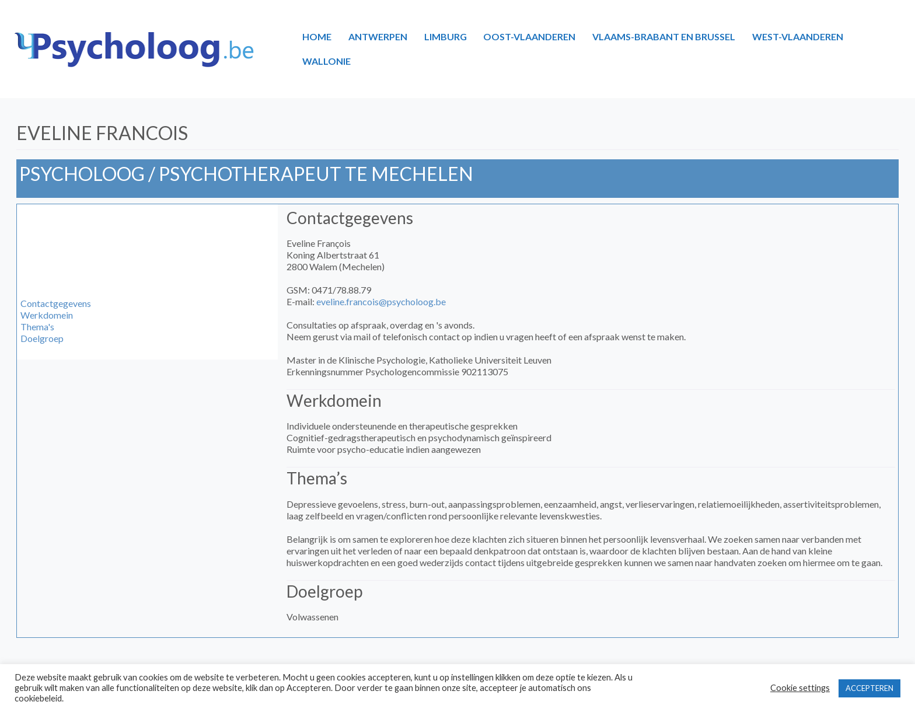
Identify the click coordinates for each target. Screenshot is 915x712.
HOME (316, 36)
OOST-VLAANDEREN (529, 36)
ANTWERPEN (377, 36)
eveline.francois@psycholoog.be (381, 301)
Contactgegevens (55, 303)
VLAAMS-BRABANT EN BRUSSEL (663, 36)
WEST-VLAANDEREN (797, 36)
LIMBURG (445, 36)
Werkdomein (46, 314)
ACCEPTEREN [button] (869, 688)
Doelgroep (42, 338)
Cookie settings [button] (800, 688)
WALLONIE (326, 61)
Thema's (37, 326)
